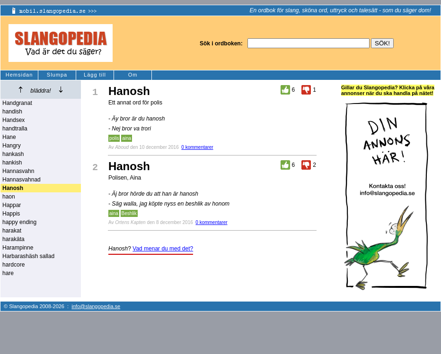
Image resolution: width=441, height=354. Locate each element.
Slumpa (57, 75)
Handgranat (17, 103)
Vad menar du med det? (162, 248)
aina (126, 138)
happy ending (19, 222)
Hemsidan (19, 75)
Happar (11, 205)
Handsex (13, 120)
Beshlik (129, 213)
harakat (11, 230)
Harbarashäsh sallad (28, 256)
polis (114, 138)
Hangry (11, 145)
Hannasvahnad (21, 179)
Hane (9, 137)
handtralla (14, 128)
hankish (12, 162)
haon (8, 196)
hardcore (13, 264)
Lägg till (95, 75)
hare (8, 273)
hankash (13, 154)
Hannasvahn (18, 171)
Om (133, 75)
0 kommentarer (197, 147)
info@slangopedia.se (95, 306)
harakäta (13, 239)
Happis (11, 213)
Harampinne (17, 247)
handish (12, 111)
